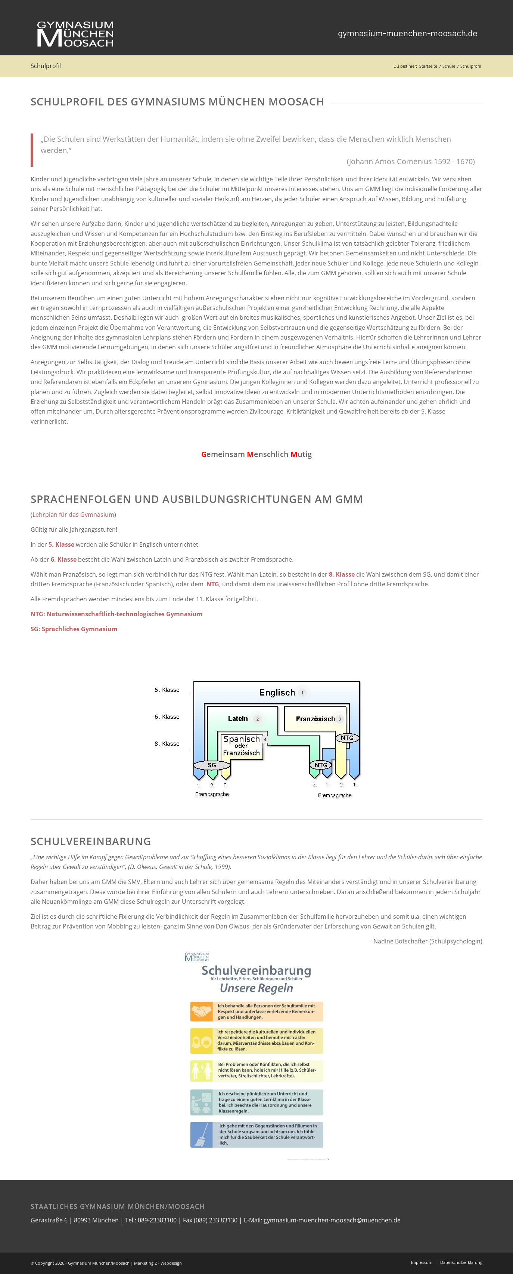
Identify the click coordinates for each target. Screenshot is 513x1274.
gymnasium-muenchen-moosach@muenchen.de (332, 1220)
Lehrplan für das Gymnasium (73, 514)
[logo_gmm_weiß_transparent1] (75, 33)
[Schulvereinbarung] (257, 1056)
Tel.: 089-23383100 (151, 1220)
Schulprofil (46, 66)
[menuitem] (407, 33)
